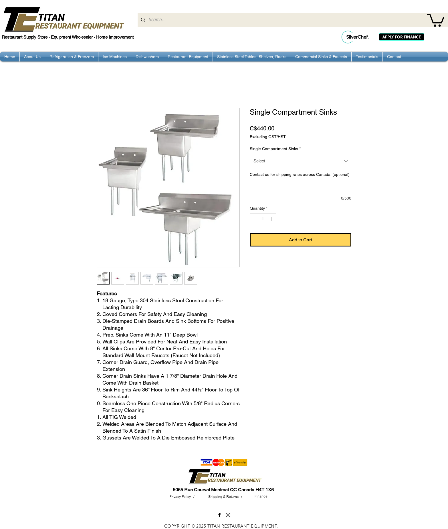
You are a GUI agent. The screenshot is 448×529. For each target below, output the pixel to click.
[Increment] (271, 219)
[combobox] (300, 161)
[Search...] (292, 20)
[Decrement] (254, 219)
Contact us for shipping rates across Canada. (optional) (300, 174)
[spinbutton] (263, 219)
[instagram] (228, 515)
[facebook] (219, 515)
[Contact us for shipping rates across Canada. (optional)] (300, 186)
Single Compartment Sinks (275, 148)
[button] (435, 19)
